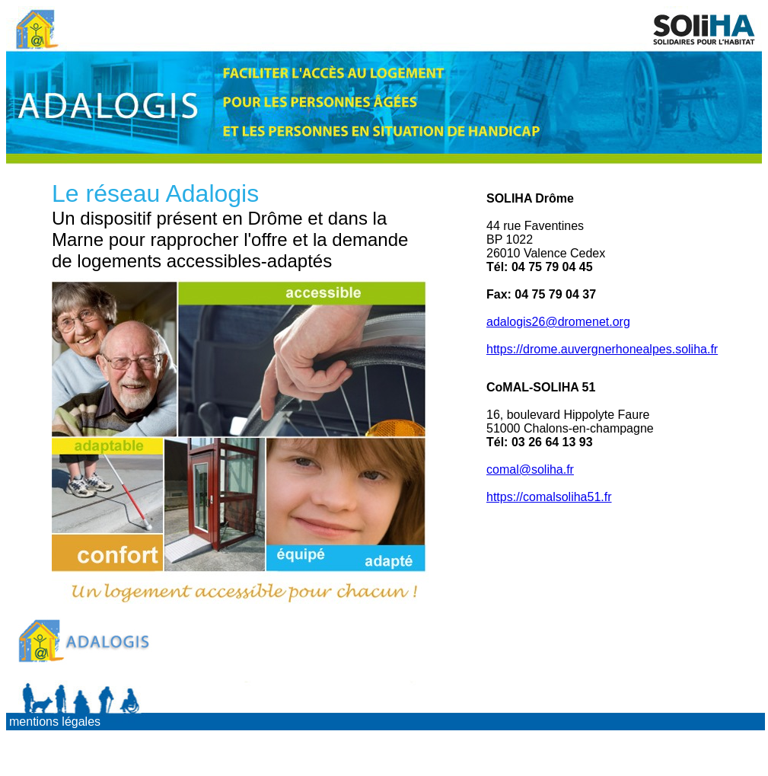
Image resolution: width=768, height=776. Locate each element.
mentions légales (54, 721)
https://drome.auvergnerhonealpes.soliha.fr (602, 349)
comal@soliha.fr (530, 469)
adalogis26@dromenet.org (558, 321)
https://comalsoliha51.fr (549, 496)
